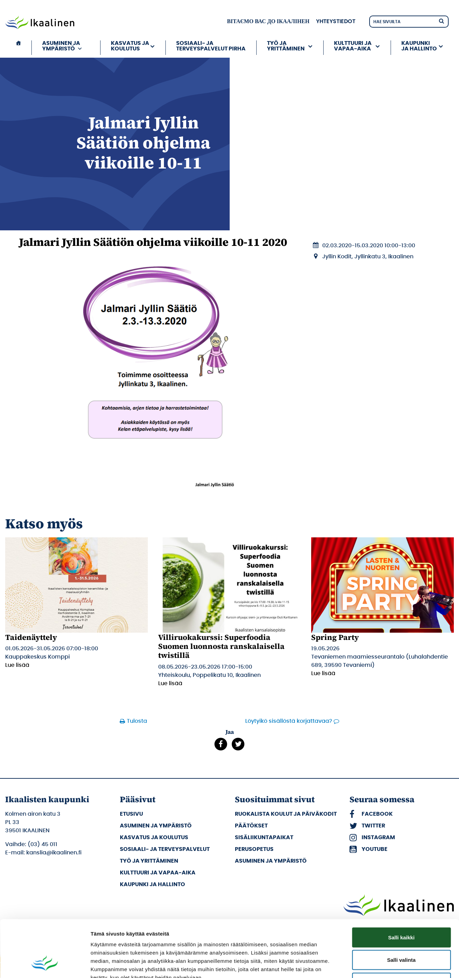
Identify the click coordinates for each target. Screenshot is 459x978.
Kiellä (401, 933)
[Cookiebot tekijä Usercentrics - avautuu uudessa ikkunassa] (45, 964)
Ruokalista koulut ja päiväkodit (286, 814)
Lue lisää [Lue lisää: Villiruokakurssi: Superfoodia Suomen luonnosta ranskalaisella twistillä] (170, 683)
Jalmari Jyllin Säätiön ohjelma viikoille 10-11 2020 (153, 242)
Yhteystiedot (335, 21)
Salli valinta (401, 910)
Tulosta (137, 721)
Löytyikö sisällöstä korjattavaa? (288, 721)
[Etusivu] (18, 47)
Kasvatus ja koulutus (130, 45)
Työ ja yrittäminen (286, 45)
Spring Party (335, 637)
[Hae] (441, 20)
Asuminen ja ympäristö (62, 45)
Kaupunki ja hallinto (419, 45)
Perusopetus (254, 849)
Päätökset (251, 825)
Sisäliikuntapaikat (264, 837)
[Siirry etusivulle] (39, 23)
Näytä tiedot (369, 964)
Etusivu (131, 814)
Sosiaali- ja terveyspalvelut (165, 849)
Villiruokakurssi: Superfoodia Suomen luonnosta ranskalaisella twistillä (221, 646)
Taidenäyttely (31, 637)
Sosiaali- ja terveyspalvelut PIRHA (211, 45)
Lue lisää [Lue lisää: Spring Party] (323, 673)
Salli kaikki (401, 887)
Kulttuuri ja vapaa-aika (353, 45)
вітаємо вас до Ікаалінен (268, 21)
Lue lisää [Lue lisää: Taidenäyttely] (17, 665)
